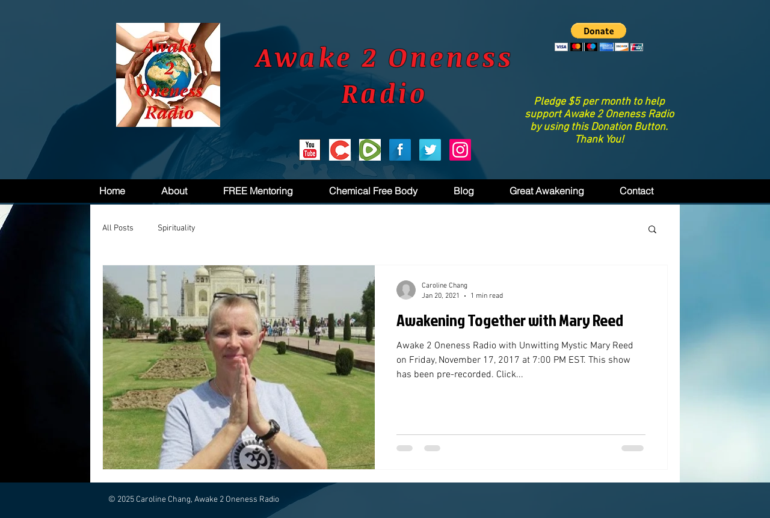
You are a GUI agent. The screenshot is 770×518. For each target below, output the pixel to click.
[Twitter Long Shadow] (430, 150)
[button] (599, 37)
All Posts (118, 228)
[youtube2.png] (310, 150)
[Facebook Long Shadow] (400, 150)
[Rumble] (370, 150)
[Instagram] (460, 150)
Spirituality (177, 228)
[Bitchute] (340, 150)
